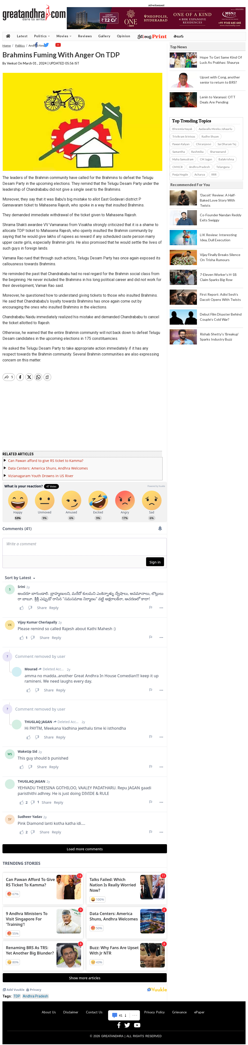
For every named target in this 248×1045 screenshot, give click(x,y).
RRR (214, 174)
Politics (42, 36)
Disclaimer (70, 1009)
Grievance (179, 1009)
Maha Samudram (182, 159)
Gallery (104, 36)
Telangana (223, 166)
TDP (17, 993)
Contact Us (94, 1009)
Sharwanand (218, 151)
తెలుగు (179, 36)
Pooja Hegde (180, 174)
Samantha (178, 151)
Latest (22, 36)
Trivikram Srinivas (183, 136)
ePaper (199, 1009)
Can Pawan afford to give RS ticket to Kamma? (45, 457)
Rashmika (197, 151)
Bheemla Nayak (182, 128)
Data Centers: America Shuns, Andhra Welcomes (48, 465)
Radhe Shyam (210, 136)
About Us (49, 1009)
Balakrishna (226, 159)
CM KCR (177, 166)
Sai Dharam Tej (227, 144)
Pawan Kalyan (181, 144)
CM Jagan (206, 159)
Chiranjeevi (203, 144)
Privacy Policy (154, 1009)
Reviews (85, 36)
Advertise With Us (123, 1009)
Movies (64, 36)
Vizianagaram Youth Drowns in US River (40, 473)
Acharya (199, 174)
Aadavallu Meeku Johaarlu (215, 128)
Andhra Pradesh (35, 993)
